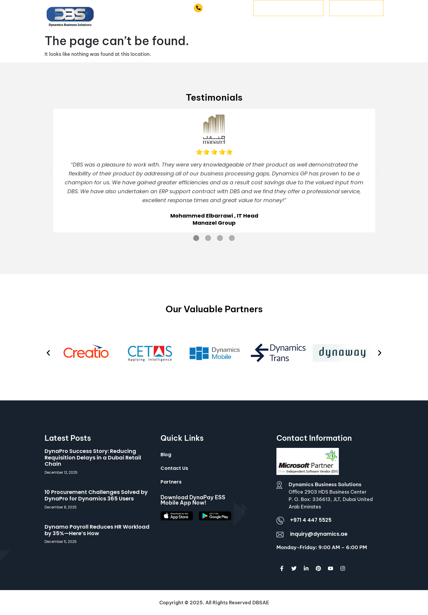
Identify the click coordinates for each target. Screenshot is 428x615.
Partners (171, 481)
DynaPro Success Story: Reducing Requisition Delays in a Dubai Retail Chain (93, 457)
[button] (51, 171)
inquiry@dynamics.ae (318, 534)
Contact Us (174, 468)
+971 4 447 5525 (225, 8)
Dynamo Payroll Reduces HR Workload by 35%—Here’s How (97, 530)
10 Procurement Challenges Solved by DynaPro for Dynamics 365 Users (96, 495)
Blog (165, 454)
